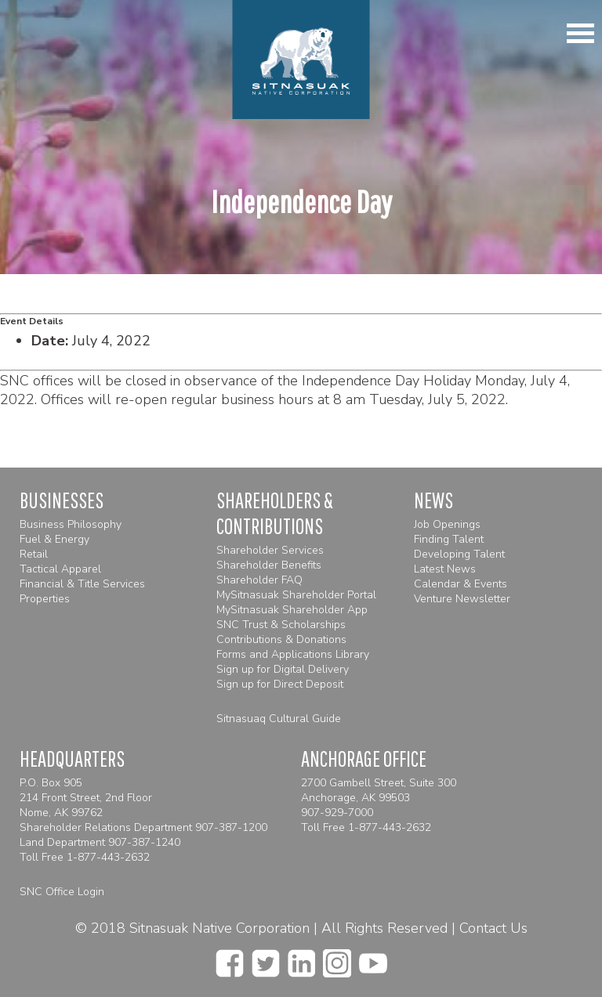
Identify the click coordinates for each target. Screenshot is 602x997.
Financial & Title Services (82, 583)
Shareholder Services (270, 550)
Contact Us (493, 928)
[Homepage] (301, 59)
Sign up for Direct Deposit (279, 684)
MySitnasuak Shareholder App (292, 609)
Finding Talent (449, 539)
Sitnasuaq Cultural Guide (278, 718)
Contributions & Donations (281, 639)
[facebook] (230, 958)
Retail (34, 554)
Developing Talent (459, 554)
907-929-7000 (337, 812)
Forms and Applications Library (292, 654)
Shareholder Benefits (268, 565)
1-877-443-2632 (108, 857)
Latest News (445, 569)
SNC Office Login (62, 891)
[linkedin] (301, 958)
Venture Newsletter (462, 598)
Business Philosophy (70, 524)
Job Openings (447, 524)
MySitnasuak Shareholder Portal (296, 594)
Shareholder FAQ (259, 580)
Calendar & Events (460, 583)
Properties (45, 598)
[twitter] (266, 958)
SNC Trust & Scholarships (281, 624)
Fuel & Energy (54, 539)
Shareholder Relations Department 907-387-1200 (143, 827)
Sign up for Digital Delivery (282, 669)
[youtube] (373, 958)
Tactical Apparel (60, 569)
